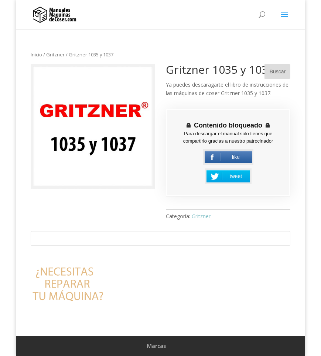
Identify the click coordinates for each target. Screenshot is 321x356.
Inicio (36, 54)
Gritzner (55, 54)
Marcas (156, 345)
